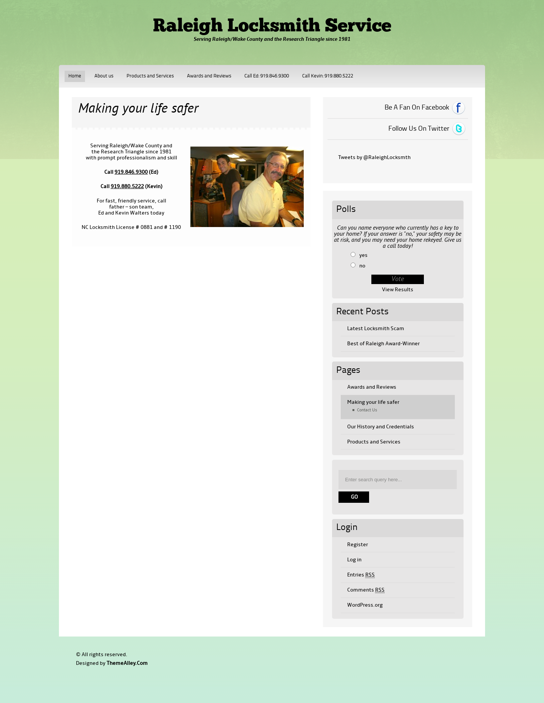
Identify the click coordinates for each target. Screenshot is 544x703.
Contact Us (367, 410)
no (362, 266)
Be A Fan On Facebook (417, 107)
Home (74, 76)
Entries (361, 575)
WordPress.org (365, 605)
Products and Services (150, 76)
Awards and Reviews (209, 76)
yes (363, 255)
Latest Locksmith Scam (375, 328)
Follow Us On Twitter (418, 128)
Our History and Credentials (380, 426)
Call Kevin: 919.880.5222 (327, 76)
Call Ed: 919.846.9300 (266, 76)
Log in (354, 559)
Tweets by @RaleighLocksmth (374, 157)
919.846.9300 (131, 172)
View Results (397, 289)
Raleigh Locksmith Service (272, 27)
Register (357, 544)
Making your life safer (373, 402)
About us (103, 76)
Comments (366, 590)
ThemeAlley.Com (127, 663)
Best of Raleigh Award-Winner (383, 343)
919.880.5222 (127, 186)
